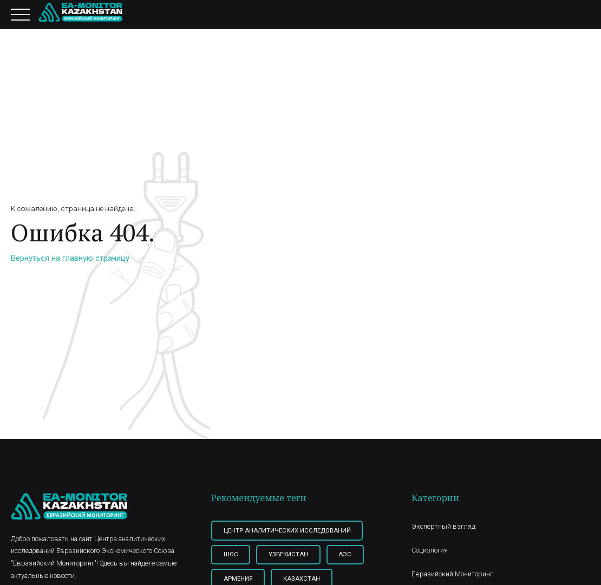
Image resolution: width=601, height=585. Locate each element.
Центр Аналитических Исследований (287, 530)
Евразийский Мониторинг (452, 574)
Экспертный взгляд (443, 526)
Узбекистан (288, 554)
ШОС (231, 554)
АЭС (344, 554)
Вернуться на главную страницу (70, 258)
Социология (429, 550)
